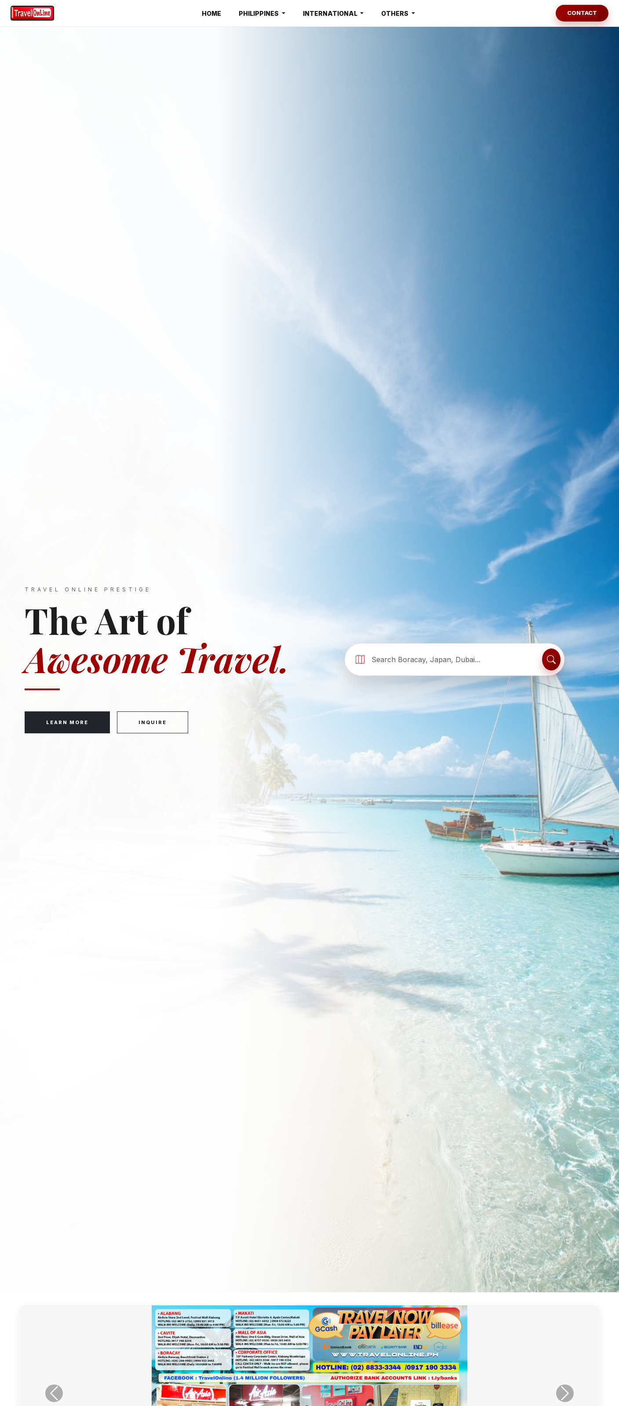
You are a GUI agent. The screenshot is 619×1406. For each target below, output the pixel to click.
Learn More (67, 723)
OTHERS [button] (395, 13)
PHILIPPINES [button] (259, 13)
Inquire (152, 723)
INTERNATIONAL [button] (331, 13)
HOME (211, 13)
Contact (582, 12)
